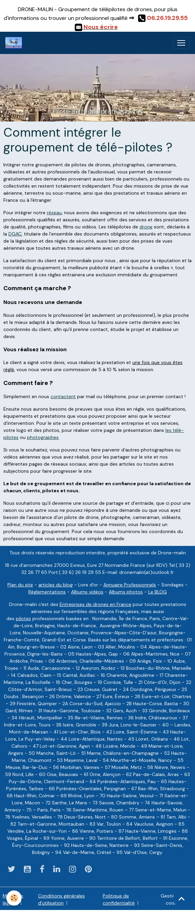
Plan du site (20, 585)
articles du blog (55, 585)
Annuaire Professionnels (129, 585)
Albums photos (126, 592)
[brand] (15, 43)
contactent (63, 396)
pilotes (23, 618)
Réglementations (47, 592)
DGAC (15, 234)
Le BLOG (157, 592)
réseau (54, 213)
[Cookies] (14, 898)
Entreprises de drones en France (95, 604)
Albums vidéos (87, 592)
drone (146, 227)
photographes (43, 437)
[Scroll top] (181, 898)
